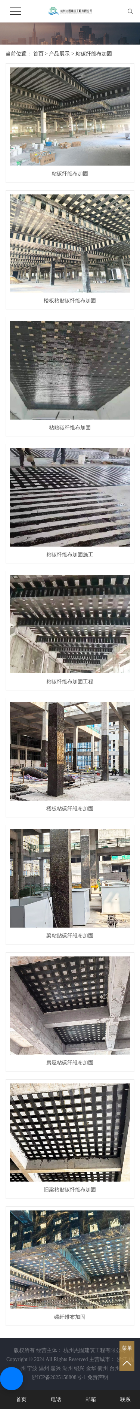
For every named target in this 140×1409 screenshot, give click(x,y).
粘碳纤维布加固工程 (69, 681)
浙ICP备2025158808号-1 (59, 1377)
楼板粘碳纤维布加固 (69, 808)
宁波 (32, 1368)
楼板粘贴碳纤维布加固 (70, 300)
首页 (38, 54)
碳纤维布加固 (69, 1317)
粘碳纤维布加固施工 (69, 554)
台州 (114, 1368)
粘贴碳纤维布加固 (70, 427)
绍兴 (79, 1368)
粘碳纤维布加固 (93, 54)
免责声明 (97, 1377)
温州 (44, 1368)
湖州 (67, 1368)
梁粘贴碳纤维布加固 (69, 935)
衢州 (102, 1368)
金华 (91, 1368)
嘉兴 (55, 1368)
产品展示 (59, 54)
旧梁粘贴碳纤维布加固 (70, 1189)
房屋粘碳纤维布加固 (69, 1062)
